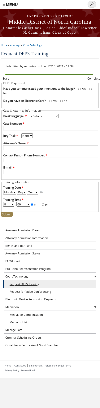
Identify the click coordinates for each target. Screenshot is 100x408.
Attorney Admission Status (22, 253)
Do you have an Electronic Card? (24, 101)
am (36, 204)
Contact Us (20, 365)
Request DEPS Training (24, 284)
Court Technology (32, 45)
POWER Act (12, 261)
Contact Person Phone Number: (25, 155)
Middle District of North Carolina (50, 22)
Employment (35, 365)
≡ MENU (10, 4)
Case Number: (13, 123)
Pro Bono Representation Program (28, 269)
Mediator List (18, 322)
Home (4, 45)
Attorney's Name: (15, 143)
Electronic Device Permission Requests (30, 299)
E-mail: (9, 167)
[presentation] (41, 192)
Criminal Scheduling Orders (23, 337)
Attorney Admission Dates (22, 230)
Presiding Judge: (15, 116)
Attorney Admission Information (26, 238)
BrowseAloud (28, 370)
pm (47, 204)
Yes (83, 89)
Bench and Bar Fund (18, 246)
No (5, 93)
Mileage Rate (13, 330)
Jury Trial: (10, 136)
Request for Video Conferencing (30, 291)
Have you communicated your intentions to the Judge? (39, 89)
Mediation (12, 307)
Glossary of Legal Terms (58, 365)
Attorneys (15, 45)
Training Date (13, 187)
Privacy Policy (12, 370)
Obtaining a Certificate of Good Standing (31, 345)
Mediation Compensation (26, 315)
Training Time (13, 200)
